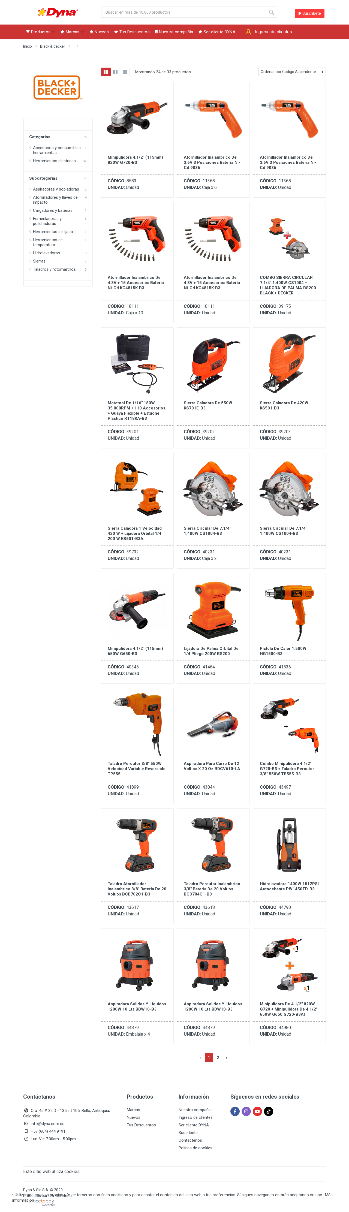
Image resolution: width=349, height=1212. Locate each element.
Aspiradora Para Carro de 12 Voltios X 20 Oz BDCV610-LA (212, 766)
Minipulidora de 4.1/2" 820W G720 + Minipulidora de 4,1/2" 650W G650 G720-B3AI (288, 1009)
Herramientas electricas (54, 160)
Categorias (58, 136)
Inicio (27, 46)
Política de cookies (195, 1147)
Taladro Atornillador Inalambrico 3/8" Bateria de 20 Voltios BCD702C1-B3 (137, 889)
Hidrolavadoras (46, 253)
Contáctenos (190, 1140)
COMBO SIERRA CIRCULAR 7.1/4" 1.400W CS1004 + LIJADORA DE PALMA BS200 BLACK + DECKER (288, 285)
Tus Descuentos (141, 1125)
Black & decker (52, 46)
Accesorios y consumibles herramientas (57, 150)
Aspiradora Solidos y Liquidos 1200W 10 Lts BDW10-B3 (137, 1007)
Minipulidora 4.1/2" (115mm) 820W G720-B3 (135, 160)
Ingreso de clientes (196, 1117)
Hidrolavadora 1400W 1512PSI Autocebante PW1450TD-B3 (289, 886)
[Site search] (183, 12)
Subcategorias (58, 178)
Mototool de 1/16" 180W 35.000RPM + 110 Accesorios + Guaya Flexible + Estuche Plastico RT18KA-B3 (136, 410)
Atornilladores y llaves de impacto (55, 200)
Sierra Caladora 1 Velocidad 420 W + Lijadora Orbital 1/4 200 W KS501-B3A (135, 533)
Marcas (133, 1109)
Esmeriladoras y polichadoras (47, 221)
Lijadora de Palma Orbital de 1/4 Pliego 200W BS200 (211, 651)
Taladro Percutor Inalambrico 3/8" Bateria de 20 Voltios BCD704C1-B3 (212, 889)
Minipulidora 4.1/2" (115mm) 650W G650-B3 (135, 651)
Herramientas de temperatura (48, 242)
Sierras (39, 261)
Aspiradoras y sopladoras (56, 189)
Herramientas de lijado (53, 231)
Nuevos (133, 1117)
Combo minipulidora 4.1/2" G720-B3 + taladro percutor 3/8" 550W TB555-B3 (287, 768)
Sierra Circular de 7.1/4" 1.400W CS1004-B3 (207, 531)
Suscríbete (310, 13)
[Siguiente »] (226, 1057)
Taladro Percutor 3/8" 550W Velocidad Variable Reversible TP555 (137, 768)
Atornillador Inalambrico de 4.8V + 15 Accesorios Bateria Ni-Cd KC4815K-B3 (136, 282)
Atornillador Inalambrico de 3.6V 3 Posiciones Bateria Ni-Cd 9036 (212, 162)
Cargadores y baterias (53, 210)
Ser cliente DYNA (194, 1125)
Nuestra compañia (195, 1109)
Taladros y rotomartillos (54, 269)
